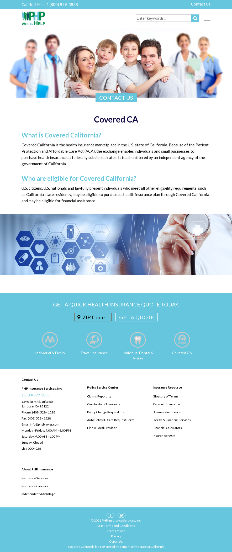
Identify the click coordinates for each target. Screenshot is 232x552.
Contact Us (200, 4)
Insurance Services (35, 478)
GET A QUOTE (136, 317)
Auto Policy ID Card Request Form (110, 420)
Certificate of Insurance (103, 404)
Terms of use (116, 531)
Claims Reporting (99, 396)
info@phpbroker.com (44, 424)
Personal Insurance (166, 404)
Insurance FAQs (164, 436)
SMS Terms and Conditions (116, 526)
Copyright (116, 541)
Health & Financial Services (172, 420)
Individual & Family (50, 353)
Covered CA (182, 353)
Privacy (116, 536)
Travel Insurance (94, 353)
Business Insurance (167, 412)
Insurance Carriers (35, 486)
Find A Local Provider (102, 428)
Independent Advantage (38, 494)
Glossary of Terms (165, 396)
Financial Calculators (167, 428)
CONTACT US (116, 97)
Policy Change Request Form (107, 412)
